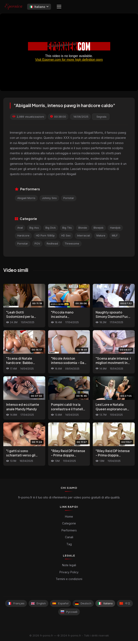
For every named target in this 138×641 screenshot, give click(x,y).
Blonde (82, 227)
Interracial (83, 235)
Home (69, 516)
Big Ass (34, 227)
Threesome (72, 243)
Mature (100, 235)
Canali (69, 537)
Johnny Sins (49, 198)
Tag (69, 544)
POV (37, 243)
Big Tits (67, 227)
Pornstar (68, 198)
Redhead (52, 243)
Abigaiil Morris (26, 198)
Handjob (115, 227)
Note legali (69, 565)
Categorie (69, 523)
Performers (69, 530)
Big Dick (50, 227)
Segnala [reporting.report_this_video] (101, 116)
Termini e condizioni (69, 579)
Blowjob (98, 227)
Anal (20, 227)
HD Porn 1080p (45, 235)
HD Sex (66, 235)
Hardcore (23, 235)
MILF (115, 235)
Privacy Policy (69, 572)
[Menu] (59, 6)
